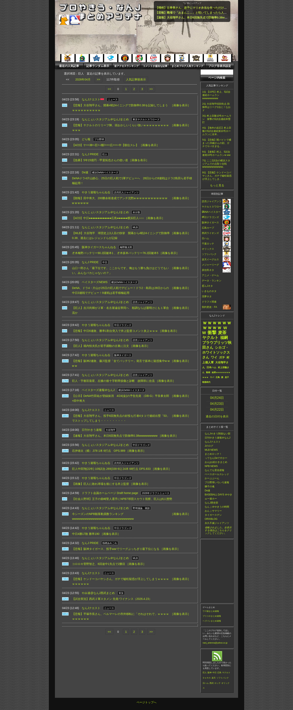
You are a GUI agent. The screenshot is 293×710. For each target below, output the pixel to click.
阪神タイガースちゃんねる (99, 247)
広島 (219, 672)
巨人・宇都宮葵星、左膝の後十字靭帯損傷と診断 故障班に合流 (113, 380)
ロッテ (217, 683)
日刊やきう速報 (92, 429)
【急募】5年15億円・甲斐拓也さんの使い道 (100, 160)
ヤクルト (226, 672)
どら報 (86, 139)
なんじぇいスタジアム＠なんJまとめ (105, 119)
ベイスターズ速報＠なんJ (98, 390)
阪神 (210, 672)
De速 (85, 172)
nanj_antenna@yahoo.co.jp (215, 643)
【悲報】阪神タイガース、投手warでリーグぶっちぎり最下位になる (115, 548)
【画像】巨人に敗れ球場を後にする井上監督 (100, 483)
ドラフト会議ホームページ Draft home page (110, 493)
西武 (212, 683)
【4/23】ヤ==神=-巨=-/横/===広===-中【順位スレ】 (105, 145)
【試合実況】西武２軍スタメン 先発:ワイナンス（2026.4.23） (112, 598)
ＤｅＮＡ (207, 678)
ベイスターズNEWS (94, 282)
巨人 (205, 672)
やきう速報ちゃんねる (96, 192)
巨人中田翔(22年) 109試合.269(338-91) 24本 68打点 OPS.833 (111, 468)
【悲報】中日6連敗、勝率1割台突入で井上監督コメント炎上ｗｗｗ (115, 330)
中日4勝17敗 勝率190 (85, 533)
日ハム (206, 683)
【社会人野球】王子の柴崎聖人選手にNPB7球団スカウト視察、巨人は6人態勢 (122, 498)
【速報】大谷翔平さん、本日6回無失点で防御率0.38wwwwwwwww (198, 17)
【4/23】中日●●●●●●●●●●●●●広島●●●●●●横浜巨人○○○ (108, 218)
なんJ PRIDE (90, 154)
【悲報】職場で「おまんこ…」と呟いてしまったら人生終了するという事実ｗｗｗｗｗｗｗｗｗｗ (218, 12)
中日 (214, 672)
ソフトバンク (222, 678)
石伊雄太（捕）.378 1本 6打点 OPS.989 (98, 450)
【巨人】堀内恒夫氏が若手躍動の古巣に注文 (100, 345)
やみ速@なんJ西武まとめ (98, 593)
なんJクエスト (91, 99)
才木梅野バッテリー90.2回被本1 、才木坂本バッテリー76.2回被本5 (115, 253)
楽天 (214, 678)
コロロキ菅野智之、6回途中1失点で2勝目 (98, 564)
